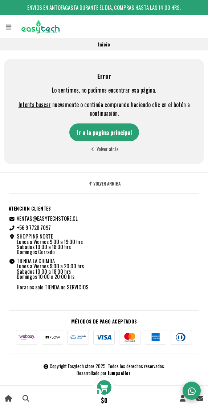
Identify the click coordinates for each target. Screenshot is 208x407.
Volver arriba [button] (104, 184)
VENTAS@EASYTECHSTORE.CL (43, 218)
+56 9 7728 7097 (30, 227)
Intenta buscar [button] (35, 104)
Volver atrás (104, 149)
